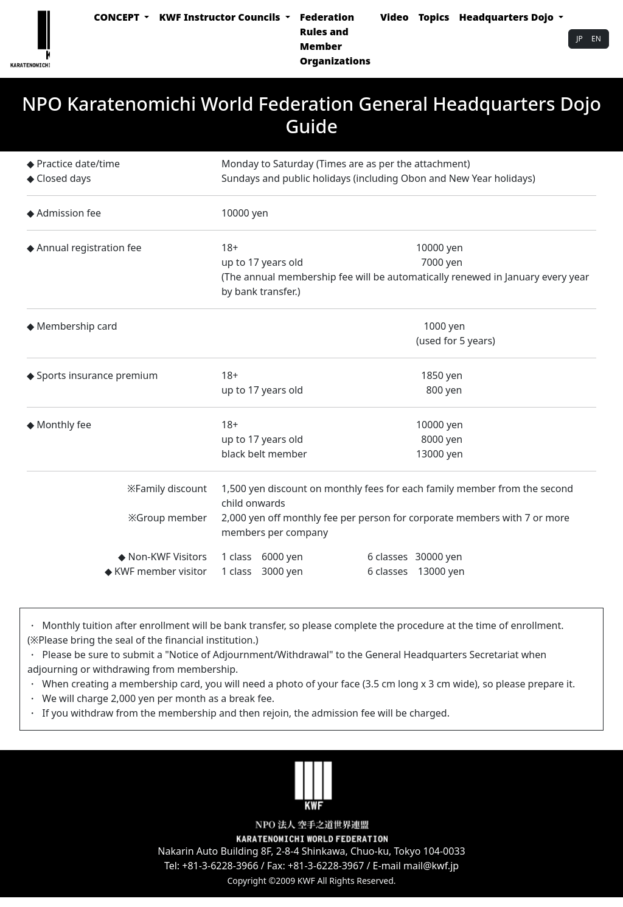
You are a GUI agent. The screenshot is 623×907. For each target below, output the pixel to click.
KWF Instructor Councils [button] (220, 17)
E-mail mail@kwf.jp (416, 865)
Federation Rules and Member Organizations (335, 39)
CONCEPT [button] (118, 17)
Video (394, 17)
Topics (434, 17)
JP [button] (579, 38)
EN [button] (596, 38)
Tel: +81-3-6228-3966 (211, 865)
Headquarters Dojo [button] (508, 17)
